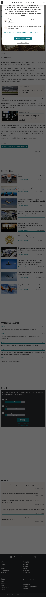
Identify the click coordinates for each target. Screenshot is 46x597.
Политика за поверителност (15, 32)
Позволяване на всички (23, 38)
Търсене (44, 2)
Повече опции (23, 42)
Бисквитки (34, 32)
